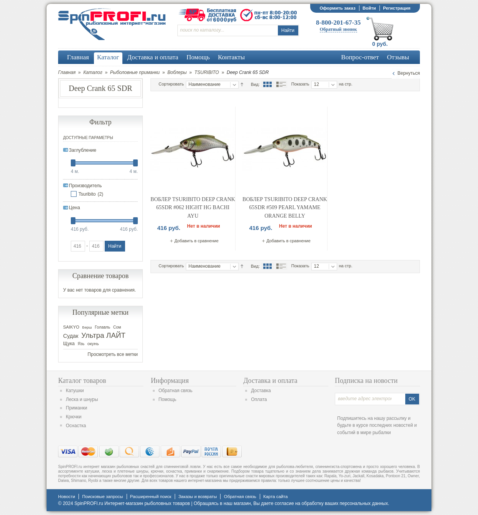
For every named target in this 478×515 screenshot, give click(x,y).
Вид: (255, 84)
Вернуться (409, 73)
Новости (66, 496)
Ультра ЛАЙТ (103, 335)
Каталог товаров (82, 380)
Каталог (92, 72)
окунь (93, 343)
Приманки (76, 408)
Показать (300, 84)
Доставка (261, 390)
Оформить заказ (337, 8)
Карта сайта (275, 496)
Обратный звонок (338, 29)
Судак (71, 336)
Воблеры (177, 72)
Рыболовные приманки (135, 72)
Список (281, 84)
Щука (69, 343)
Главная (66, 72)
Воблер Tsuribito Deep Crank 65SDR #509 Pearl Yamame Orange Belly (284, 207)
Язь (81, 344)
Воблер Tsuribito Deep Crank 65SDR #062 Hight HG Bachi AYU (192, 207)
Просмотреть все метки (113, 354)
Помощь (167, 399)
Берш (87, 327)
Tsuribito (87, 194)
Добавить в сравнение (196, 240)
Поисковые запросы (102, 496)
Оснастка (76, 425)
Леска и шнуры (82, 399)
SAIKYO (71, 327)
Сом (117, 327)
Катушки (75, 390)
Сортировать (171, 84)
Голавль (102, 327)
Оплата (259, 399)
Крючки (74, 416)
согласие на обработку (299, 503)
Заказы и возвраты (197, 496)
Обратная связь (175, 390)
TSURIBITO (206, 72)
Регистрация (396, 8)
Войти (369, 8)
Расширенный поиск (150, 496)
